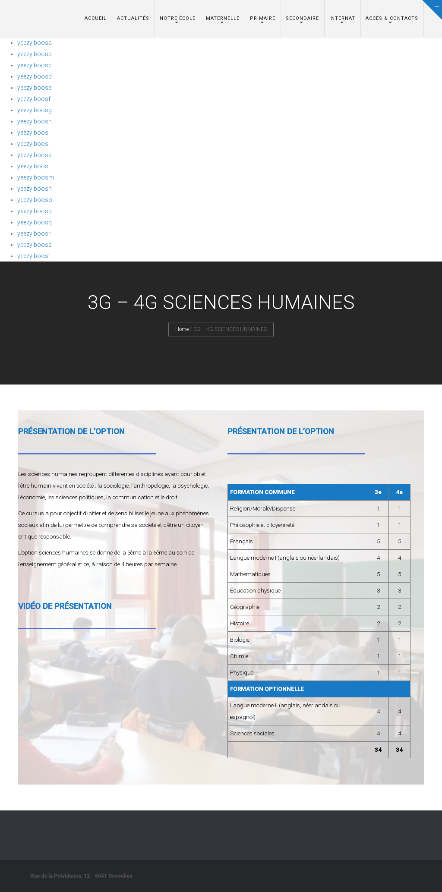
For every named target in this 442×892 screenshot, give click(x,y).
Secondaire (302, 18)
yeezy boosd (34, 76)
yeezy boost (33, 255)
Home (182, 329)
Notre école (178, 18)
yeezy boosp (34, 211)
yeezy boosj (33, 143)
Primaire (262, 18)
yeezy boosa (34, 42)
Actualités (133, 18)
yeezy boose (34, 87)
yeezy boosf (34, 98)
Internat (342, 18)
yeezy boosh (34, 121)
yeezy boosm (35, 177)
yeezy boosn (34, 188)
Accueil (96, 18)
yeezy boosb (34, 53)
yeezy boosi (33, 132)
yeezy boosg (34, 110)
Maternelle (223, 18)
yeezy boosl (33, 166)
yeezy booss (34, 244)
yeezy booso (34, 199)
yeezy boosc (34, 65)
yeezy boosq (34, 222)
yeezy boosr (34, 233)
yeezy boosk (34, 154)
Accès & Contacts (392, 18)
